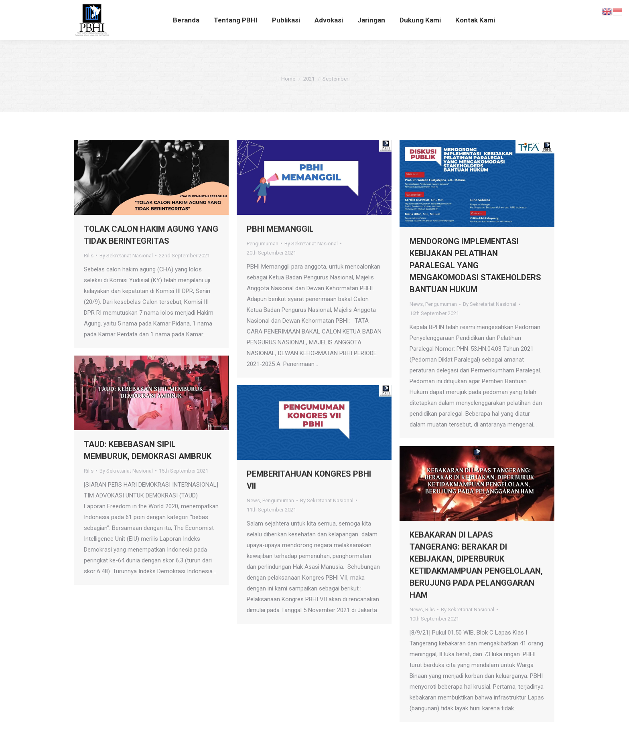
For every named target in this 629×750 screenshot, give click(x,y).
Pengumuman (262, 244)
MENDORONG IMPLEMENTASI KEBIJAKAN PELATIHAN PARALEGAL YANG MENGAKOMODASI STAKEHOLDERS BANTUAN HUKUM (475, 265)
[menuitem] (186, 20)
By (126, 256)
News (416, 304)
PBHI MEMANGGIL (280, 229)
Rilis (88, 256)
